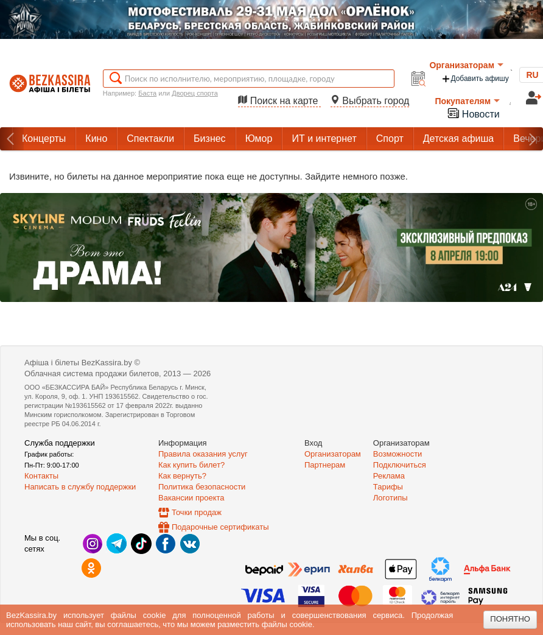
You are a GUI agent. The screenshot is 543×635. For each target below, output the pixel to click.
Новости (473, 113)
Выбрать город (370, 101)
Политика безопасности (201, 486)
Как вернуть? (182, 475)
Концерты (44, 138)
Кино (96, 138)
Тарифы (388, 486)
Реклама (389, 475)
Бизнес (210, 138)
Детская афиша (458, 138)
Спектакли (150, 138)
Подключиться (399, 464)
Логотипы (390, 497)
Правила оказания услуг (203, 453)
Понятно (510, 618)
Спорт (390, 138)
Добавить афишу (474, 78)
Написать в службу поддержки (80, 486)
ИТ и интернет (324, 138)
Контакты (41, 475)
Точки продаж (197, 512)
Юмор (259, 138)
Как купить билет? (191, 464)
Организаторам (466, 65)
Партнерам (324, 464)
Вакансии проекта (191, 497)
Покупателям (467, 101)
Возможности (397, 453)
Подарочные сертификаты (220, 527)
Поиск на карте (279, 101)
